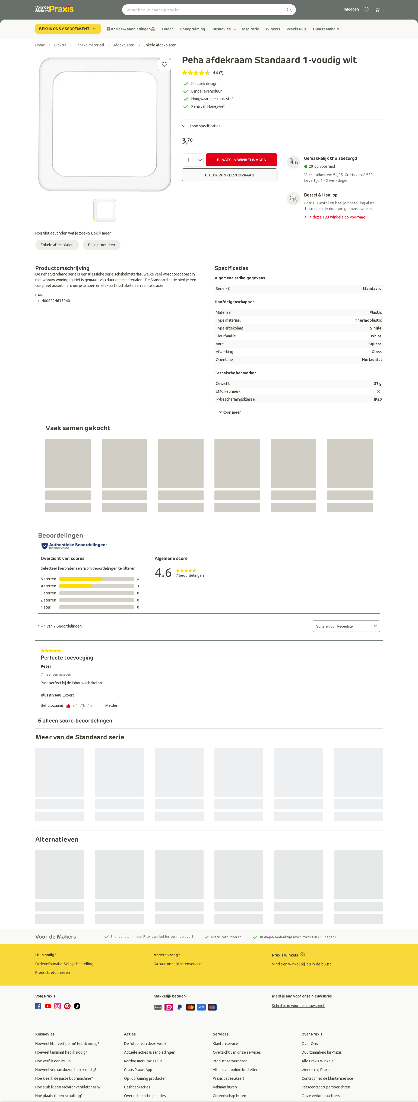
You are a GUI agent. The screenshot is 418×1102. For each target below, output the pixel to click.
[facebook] (39, 1006)
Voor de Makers (55, 936)
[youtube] (47, 1006)
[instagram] (57, 1006)
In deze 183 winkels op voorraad (334, 217)
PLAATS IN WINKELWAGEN (242, 159)
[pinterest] (67, 1006)
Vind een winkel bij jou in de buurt (301, 964)
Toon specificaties (201, 126)
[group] (130, 29)
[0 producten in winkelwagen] (377, 9)
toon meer (229, 412)
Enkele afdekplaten (57, 245)
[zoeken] (289, 9)
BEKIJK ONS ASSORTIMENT (68, 28)
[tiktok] (77, 1006)
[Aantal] (193, 160)
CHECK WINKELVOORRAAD (229, 175)
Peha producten (101, 245)
